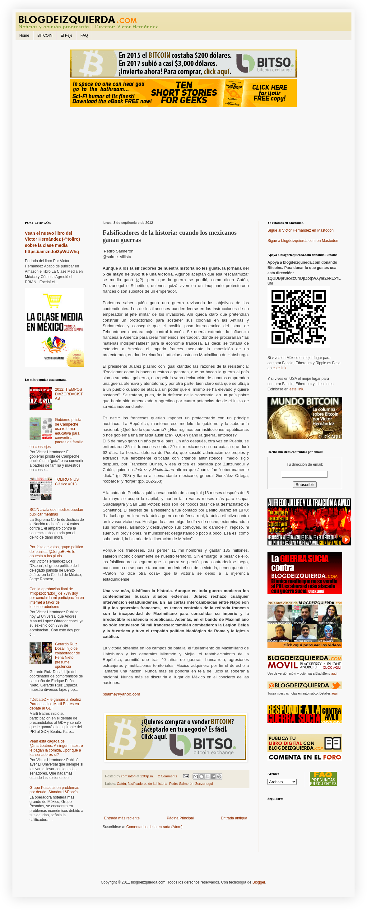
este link (279, 368)
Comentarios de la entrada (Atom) (154, 827)
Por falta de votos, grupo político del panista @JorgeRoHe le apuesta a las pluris (56, 551)
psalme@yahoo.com (121, 694)
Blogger (259, 882)
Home (24, 35)
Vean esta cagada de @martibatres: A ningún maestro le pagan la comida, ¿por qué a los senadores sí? (56, 748)
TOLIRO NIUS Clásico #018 (67, 481)
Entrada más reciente (122, 818)
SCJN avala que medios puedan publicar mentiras (56, 511)
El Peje (66, 35)
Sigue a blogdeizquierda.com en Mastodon (302, 240)
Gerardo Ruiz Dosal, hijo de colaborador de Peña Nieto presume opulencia (67, 655)
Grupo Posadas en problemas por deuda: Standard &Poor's (54, 789)
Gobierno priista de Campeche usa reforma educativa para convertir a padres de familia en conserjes (56, 433)
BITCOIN (45, 35)
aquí (334, 673)
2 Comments (167, 776)
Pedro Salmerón (181, 783)
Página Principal (180, 818)
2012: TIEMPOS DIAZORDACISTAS (69, 394)
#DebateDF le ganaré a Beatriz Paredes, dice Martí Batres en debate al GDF (55, 704)
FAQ (84, 35)
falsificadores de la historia (147, 783)
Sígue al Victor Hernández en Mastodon (300, 230)
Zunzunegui (204, 783)
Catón (121, 783)
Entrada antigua (234, 818)
